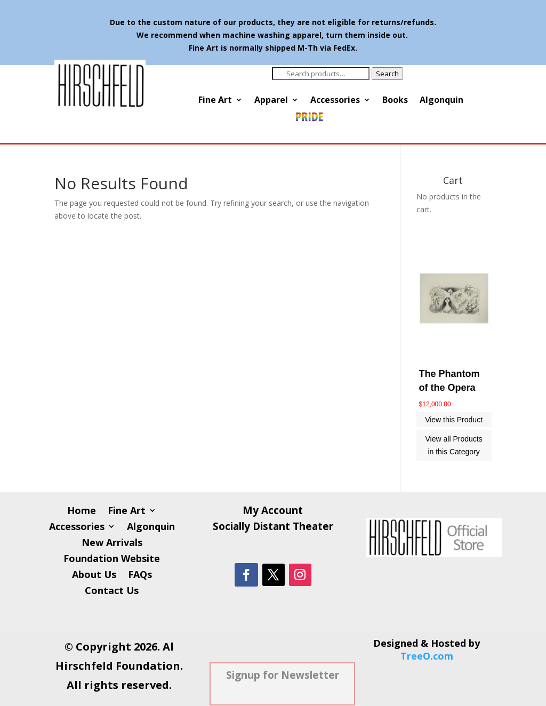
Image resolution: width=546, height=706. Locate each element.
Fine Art (215, 101)
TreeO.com (426, 655)
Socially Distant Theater (273, 528)
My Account (273, 512)
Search (387, 73)
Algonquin (441, 101)
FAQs (140, 576)
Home (81, 512)
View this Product (454, 419)
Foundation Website (111, 560)
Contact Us (112, 592)
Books (395, 101)
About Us (94, 576)
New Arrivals (112, 544)
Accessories (335, 101)
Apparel (271, 101)
